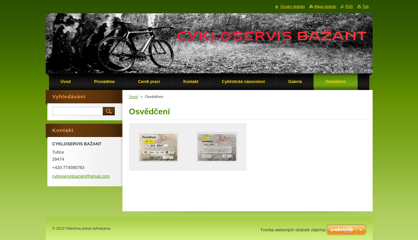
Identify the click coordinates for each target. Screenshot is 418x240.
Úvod (133, 97)
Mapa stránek (325, 6)
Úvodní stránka (292, 6)
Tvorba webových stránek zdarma (292, 229)
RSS (349, 6)
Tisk (365, 6)
